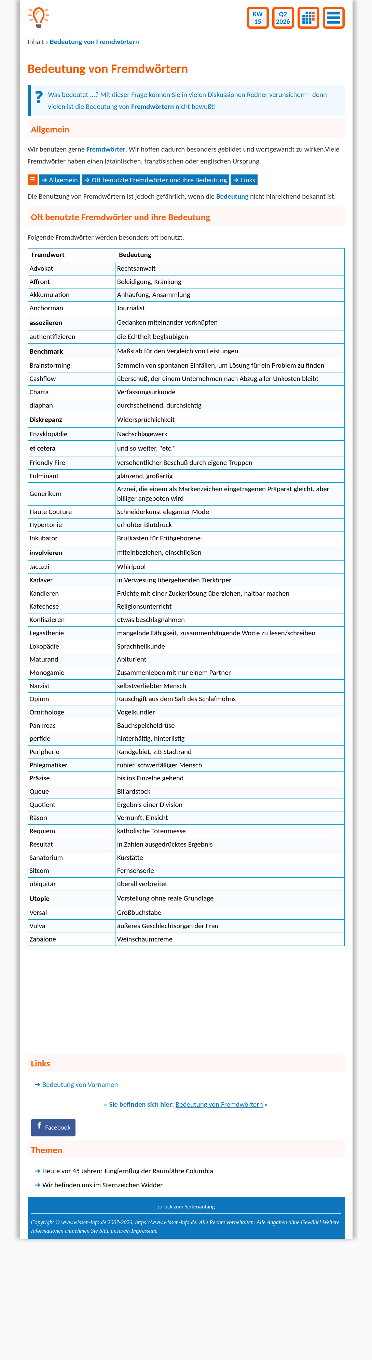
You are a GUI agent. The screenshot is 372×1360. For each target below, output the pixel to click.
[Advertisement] (186, 225)
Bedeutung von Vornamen (80, 1193)
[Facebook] (55, 1237)
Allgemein (63, 289)
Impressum (143, 1341)
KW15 (258, 18)
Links (248, 289)
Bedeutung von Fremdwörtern (219, 1213)
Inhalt (36, 41)
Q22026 (283, 18)
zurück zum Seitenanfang (186, 1317)
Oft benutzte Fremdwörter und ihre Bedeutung (159, 289)
